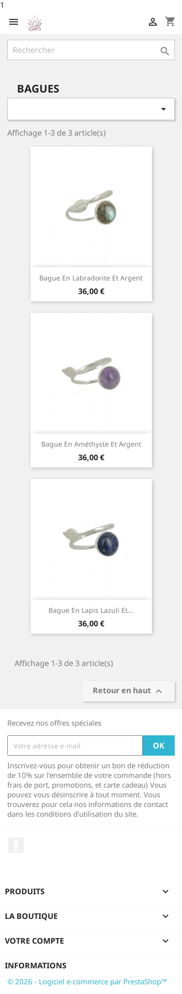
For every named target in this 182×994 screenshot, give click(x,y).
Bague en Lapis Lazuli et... (91, 610)
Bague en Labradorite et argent (91, 277)
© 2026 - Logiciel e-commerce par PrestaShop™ (87, 981)
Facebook (16, 845)
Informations (35, 965)
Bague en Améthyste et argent (91, 444)
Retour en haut (129, 691)
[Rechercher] (91, 50)
